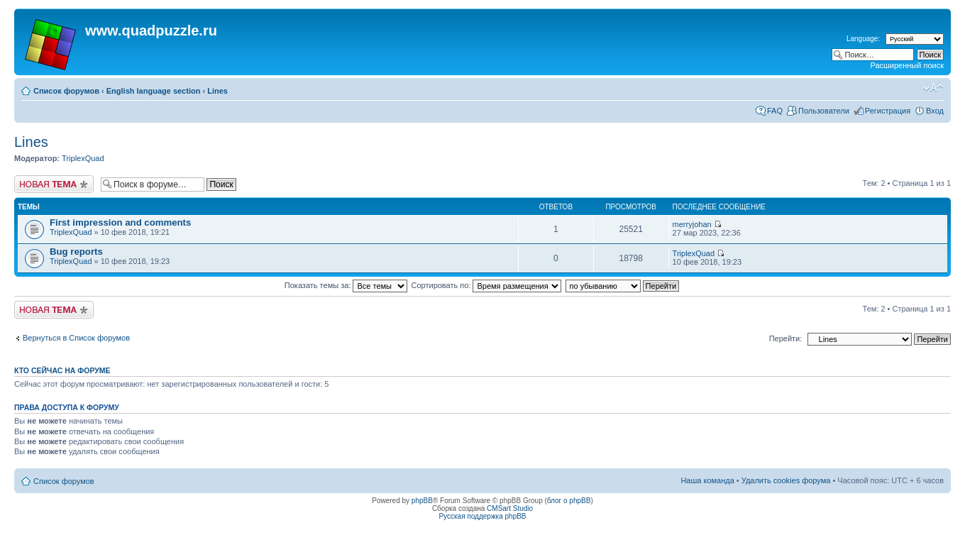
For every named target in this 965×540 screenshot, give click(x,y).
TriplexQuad (83, 158)
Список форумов (66, 91)
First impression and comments (120, 222)
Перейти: (786, 338)
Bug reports (76, 251)
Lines (217, 91)
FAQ (775, 110)
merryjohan (692, 224)
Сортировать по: (487, 285)
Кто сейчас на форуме (62, 370)
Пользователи (823, 110)
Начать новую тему (54, 184)
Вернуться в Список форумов (76, 338)
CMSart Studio (510, 508)
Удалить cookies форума (786, 480)
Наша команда (707, 480)
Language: (863, 39)
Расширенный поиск (907, 65)
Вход (935, 110)
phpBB (422, 501)
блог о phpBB (569, 501)
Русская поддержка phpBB (482, 516)
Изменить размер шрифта (933, 88)
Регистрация (887, 110)
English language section (153, 91)
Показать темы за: (346, 285)
